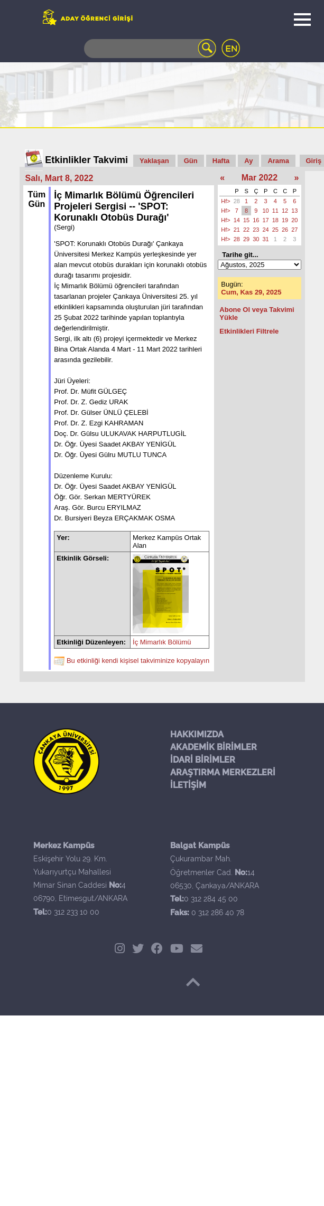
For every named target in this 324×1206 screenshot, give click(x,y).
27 (294, 229)
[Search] (150, 48)
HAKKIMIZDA (197, 734)
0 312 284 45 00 (211, 899)
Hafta (221, 161)
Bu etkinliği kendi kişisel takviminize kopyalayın (138, 660)
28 (237, 201)
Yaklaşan (154, 161)
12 (285, 210)
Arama (278, 161)
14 (237, 220)
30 (256, 239)
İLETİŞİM (188, 785)
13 (294, 210)
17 (266, 220)
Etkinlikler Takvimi (86, 160)
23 (256, 229)
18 (275, 220)
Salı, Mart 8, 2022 (59, 178)
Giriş (314, 161)
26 (285, 229)
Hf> (225, 201)
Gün (191, 161)
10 (266, 210)
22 (246, 229)
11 (275, 210)
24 (266, 229)
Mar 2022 (260, 177)
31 (266, 239)
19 (285, 220)
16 (256, 220)
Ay (248, 161)
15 (246, 220)
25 (275, 229)
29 (246, 239)
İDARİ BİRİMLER (202, 760)
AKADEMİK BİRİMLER (213, 747)
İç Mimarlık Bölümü (162, 642)
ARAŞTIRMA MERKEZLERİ (222, 772)
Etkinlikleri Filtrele (249, 331)
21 (237, 229)
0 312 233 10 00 (73, 912)
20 (294, 220)
